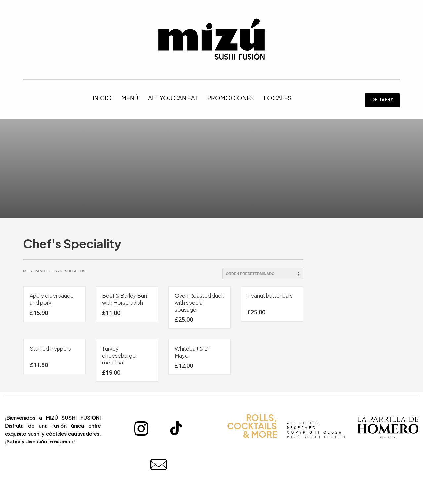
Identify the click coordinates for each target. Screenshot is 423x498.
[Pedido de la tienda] (262, 273)
